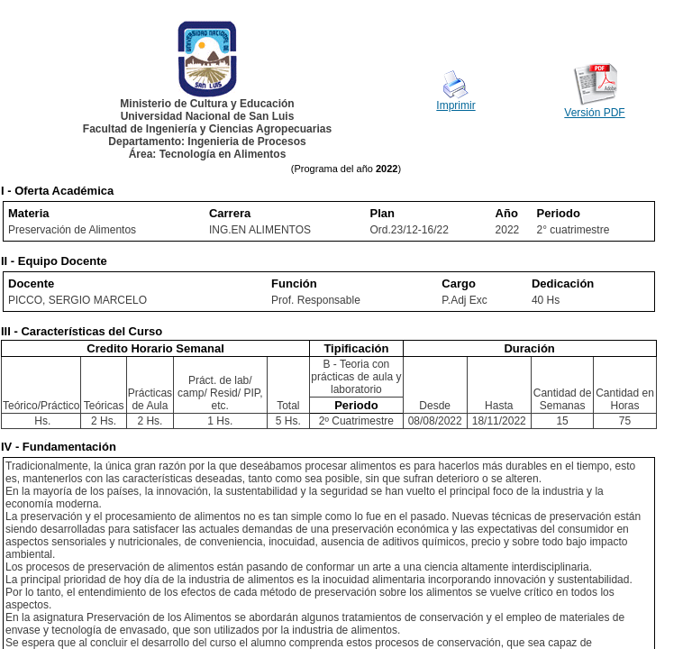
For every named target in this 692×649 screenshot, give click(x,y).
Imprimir (455, 105)
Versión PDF (594, 112)
